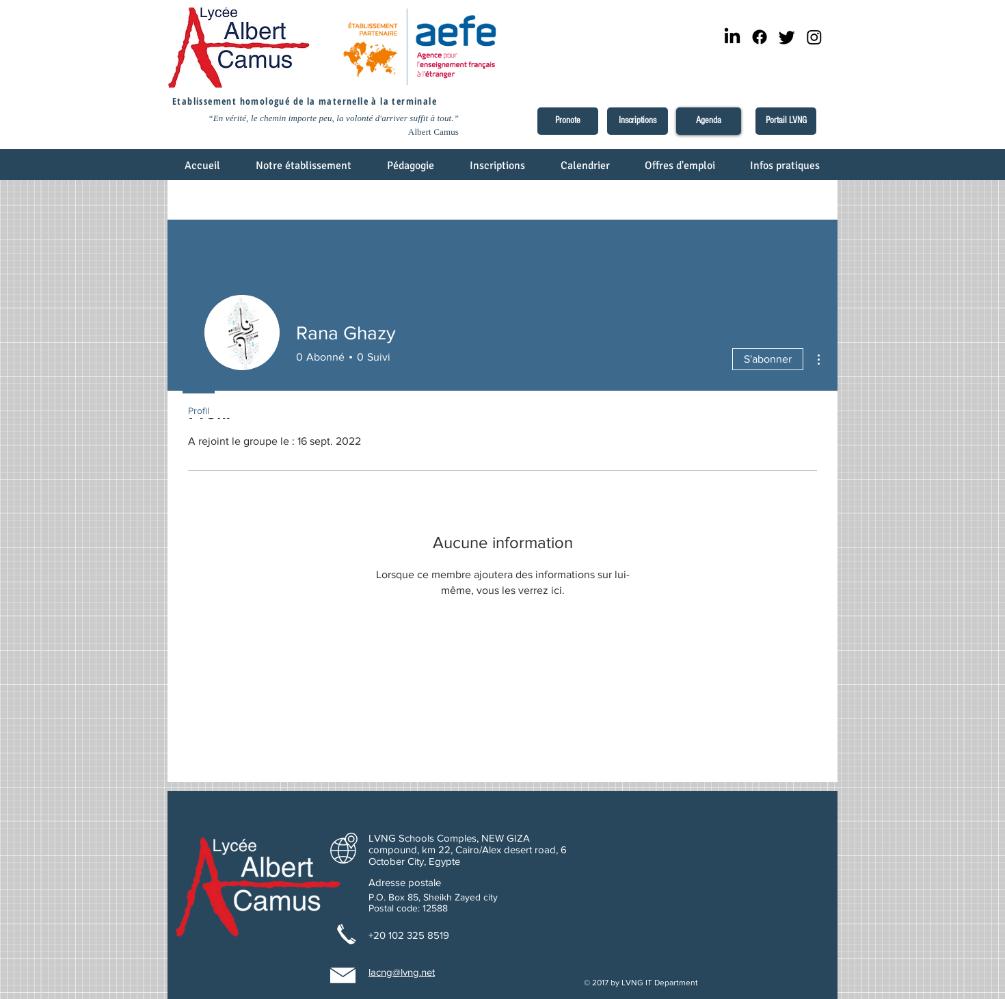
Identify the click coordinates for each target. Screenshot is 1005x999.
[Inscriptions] (637, 121)
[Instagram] (814, 37)
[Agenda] (708, 121)
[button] (304, 170)
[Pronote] (567, 121)
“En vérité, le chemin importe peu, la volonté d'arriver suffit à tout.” (333, 118)
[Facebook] (759, 37)
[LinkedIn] (732, 37)
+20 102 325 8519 (408, 935)
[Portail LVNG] (785, 121)
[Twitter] (786, 37)
